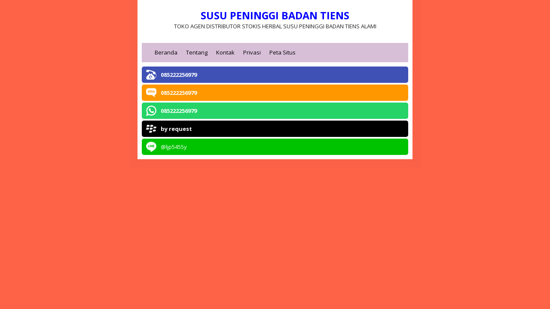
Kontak (225, 52)
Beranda (166, 52)
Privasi (252, 52)
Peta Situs (282, 52)
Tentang (197, 52)
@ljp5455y (174, 147)
